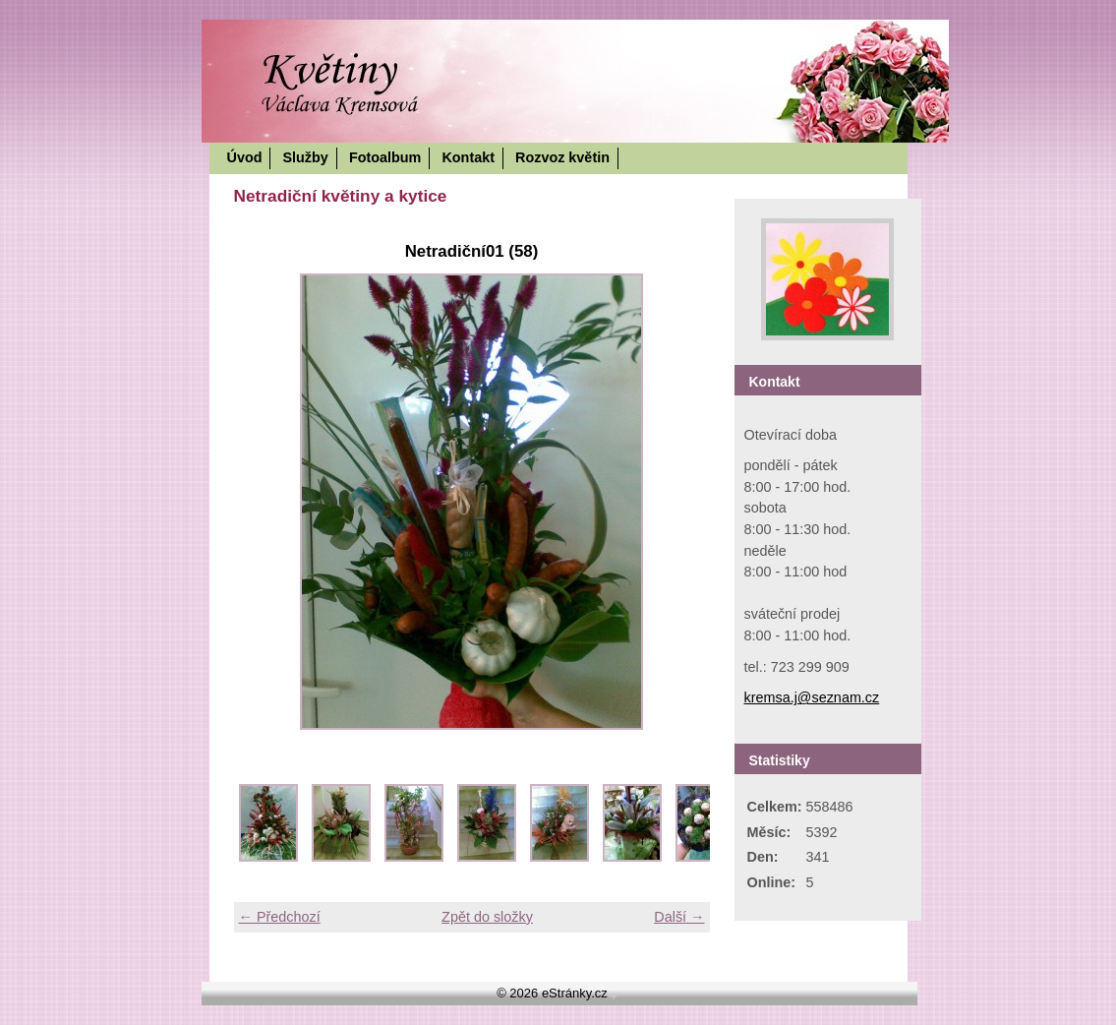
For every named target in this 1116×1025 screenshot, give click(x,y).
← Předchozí (280, 917)
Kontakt (468, 157)
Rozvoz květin (562, 157)
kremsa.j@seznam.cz (812, 697)
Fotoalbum (385, 157)
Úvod (245, 157)
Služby (304, 157)
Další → (679, 917)
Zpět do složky (487, 917)
